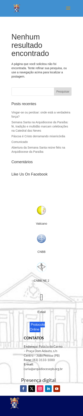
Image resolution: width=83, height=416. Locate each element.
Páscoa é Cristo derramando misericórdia (38, 136)
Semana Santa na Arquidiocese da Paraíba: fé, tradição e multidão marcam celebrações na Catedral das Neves (39, 126)
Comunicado (19, 142)
